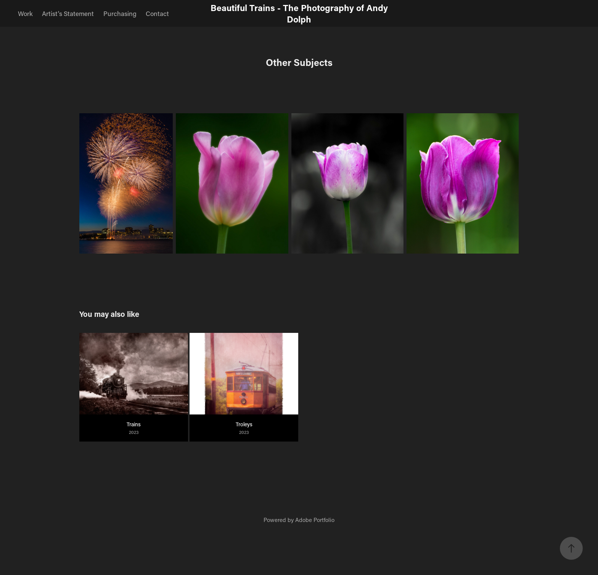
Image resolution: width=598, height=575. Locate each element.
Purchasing (120, 13)
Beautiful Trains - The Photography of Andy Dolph (300, 13)
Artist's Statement (68, 13)
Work (25, 13)
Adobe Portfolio (314, 520)
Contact (157, 13)
